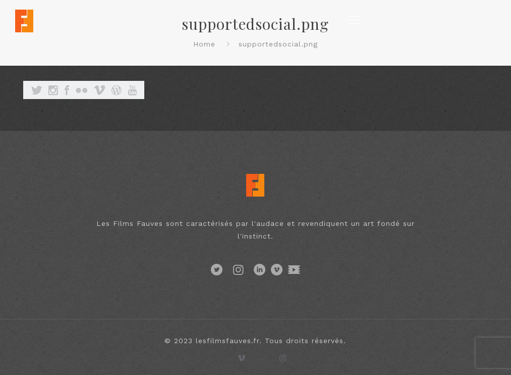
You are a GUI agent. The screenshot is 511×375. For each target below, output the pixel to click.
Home (204, 44)
